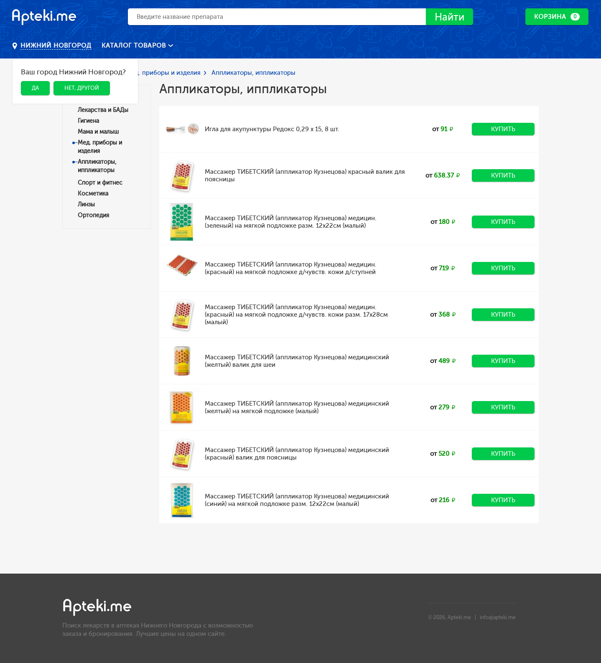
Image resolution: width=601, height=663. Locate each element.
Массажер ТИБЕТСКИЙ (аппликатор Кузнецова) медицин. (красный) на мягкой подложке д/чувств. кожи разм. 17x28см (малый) (296, 314)
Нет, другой (81, 88)
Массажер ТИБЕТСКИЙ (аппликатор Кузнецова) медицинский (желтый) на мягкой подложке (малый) (297, 407)
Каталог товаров (135, 45)
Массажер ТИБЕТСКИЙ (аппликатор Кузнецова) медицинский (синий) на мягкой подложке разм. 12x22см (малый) (297, 500)
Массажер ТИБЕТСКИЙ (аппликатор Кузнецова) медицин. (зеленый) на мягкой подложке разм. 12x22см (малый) (291, 221)
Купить (503, 129)
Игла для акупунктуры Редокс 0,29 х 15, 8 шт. (272, 129)
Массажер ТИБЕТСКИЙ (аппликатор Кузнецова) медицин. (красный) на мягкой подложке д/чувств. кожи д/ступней (291, 268)
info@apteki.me (498, 617)
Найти (449, 17)
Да (35, 88)
